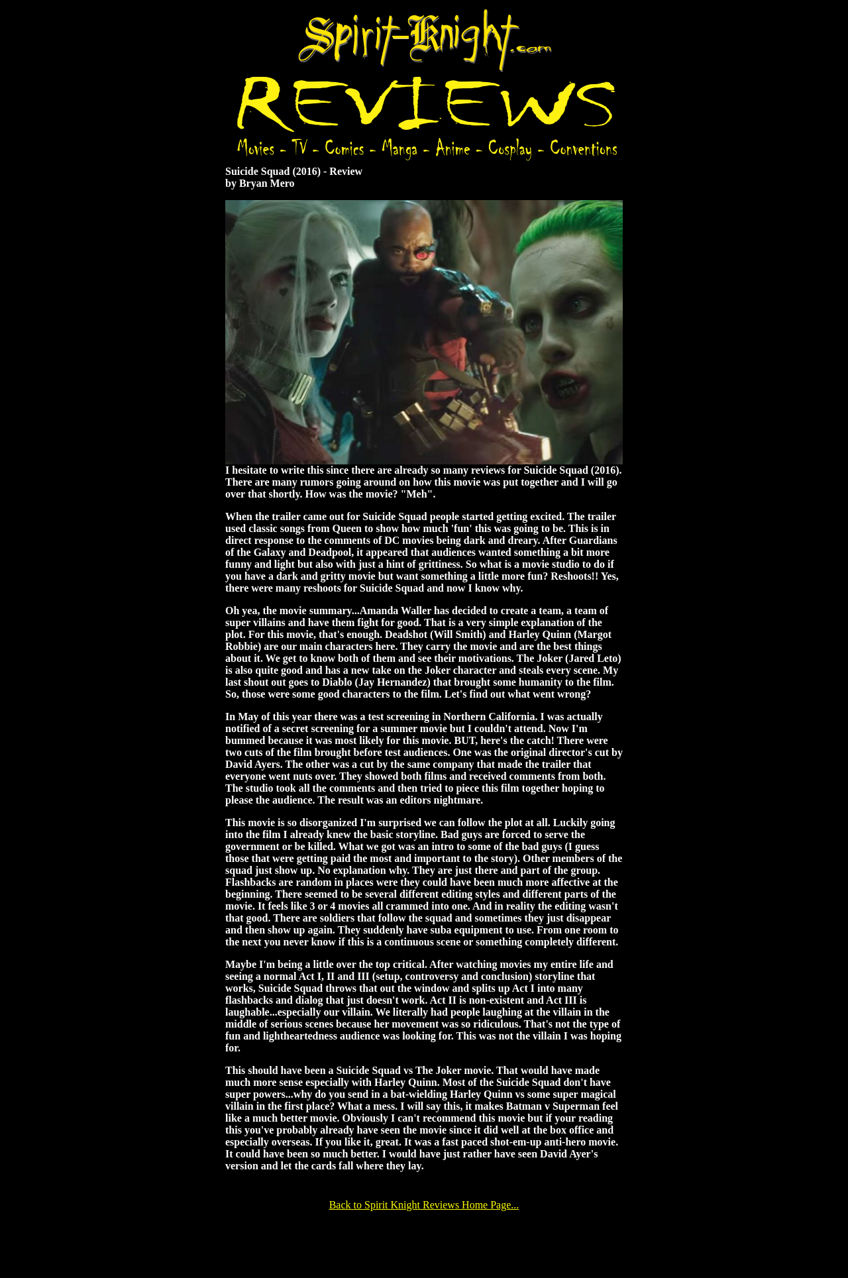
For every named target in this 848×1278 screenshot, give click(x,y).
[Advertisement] (424, 1243)
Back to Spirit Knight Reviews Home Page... (424, 1204)
